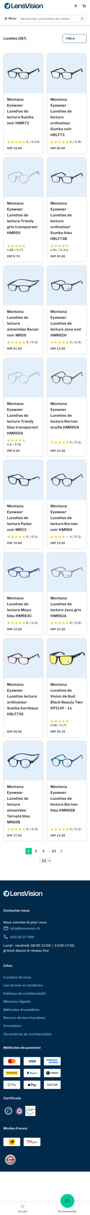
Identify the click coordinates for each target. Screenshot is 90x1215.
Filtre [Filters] (74, 38)
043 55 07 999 (18, 937)
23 (54, 851)
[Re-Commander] (67, 1201)
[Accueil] (22, 1206)
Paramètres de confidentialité (27, 1034)
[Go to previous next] (61, 851)
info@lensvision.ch (21, 928)
